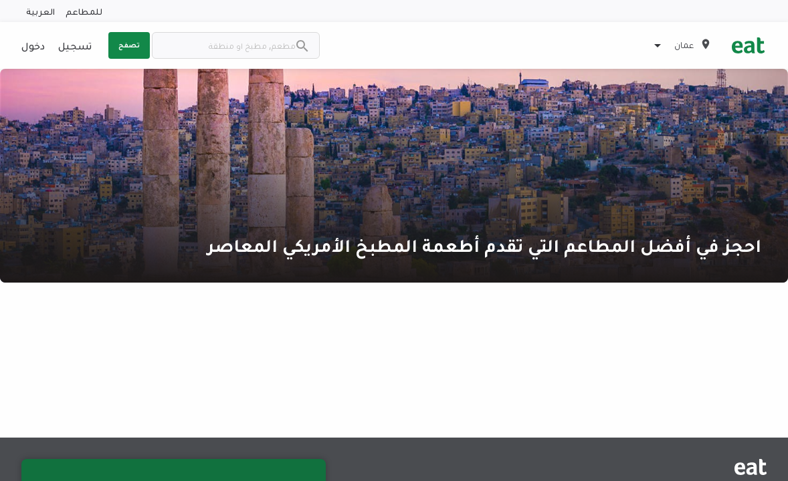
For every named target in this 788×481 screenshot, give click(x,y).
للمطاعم (84, 11)
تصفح (129, 44)
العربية (40, 11)
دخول (33, 45)
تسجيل (75, 45)
